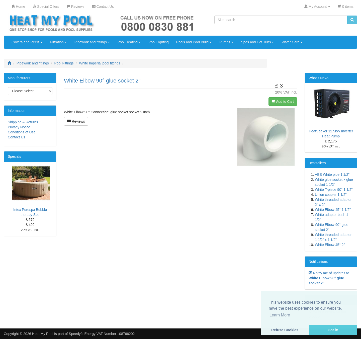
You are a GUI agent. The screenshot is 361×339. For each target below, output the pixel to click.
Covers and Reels (27, 42)
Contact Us (16, 137)
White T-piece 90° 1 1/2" (333, 190)
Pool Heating (129, 42)
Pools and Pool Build (194, 42)
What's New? (319, 78)
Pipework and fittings (92, 42)
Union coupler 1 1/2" (330, 195)
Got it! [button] (333, 330)
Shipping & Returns (23, 122)
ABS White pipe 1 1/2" (332, 175)
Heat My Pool (42, 334)
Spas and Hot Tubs (257, 42)
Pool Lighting (158, 42)
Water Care (292, 42)
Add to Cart (283, 102)
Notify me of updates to (329, 278)
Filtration (58, 42)
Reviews (76, 121)
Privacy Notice (19, 127)
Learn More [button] (279, 315)
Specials (14, 156)
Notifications (318, 262)
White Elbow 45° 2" (330, 245)
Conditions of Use (22, 132)
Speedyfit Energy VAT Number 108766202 (102, 334)
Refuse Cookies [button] (284, 330)
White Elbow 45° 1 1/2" (333, 210)
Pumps (226, 42)
